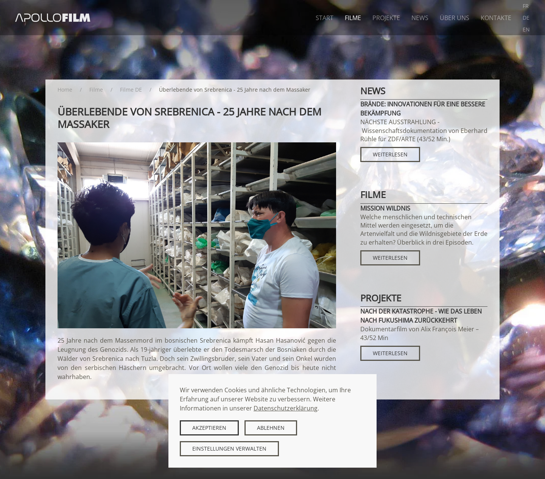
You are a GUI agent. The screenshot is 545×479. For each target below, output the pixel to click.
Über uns (454, 18)
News (419, 18)
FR (526, 5)
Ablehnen (271, 427)
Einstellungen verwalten (229, 448)
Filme (353, 18)
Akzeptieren (209, 427)
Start (324, 18)
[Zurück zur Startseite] (53, 17)
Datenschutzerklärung (286, 408)
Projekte (386, 18)
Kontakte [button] (496, 18)
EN (526, 29)
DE (526, 17)
